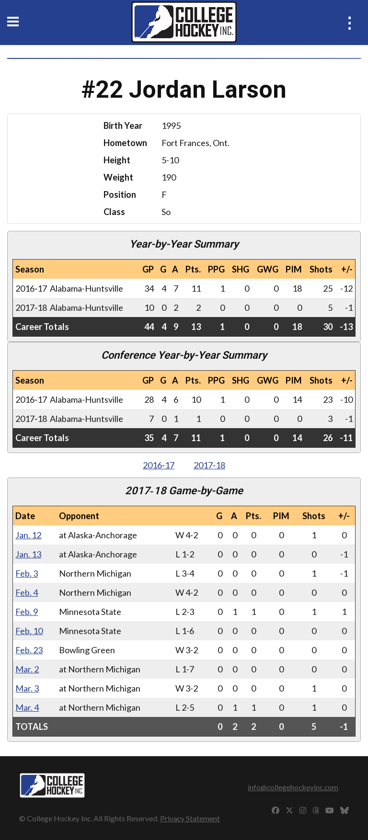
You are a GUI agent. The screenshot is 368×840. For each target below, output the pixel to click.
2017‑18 (209, 465)
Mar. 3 (27, 688)
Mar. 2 (27, 669)
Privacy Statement (190, 818)
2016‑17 (158, 465)
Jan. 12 (28, 535)
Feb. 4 (26, 592)
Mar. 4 (27, 707)
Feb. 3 (26, 573)
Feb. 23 (29, 650)
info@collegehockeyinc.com (293, 787)
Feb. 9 (26, 611)
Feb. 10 (29, 630)
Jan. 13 (28, 554)
